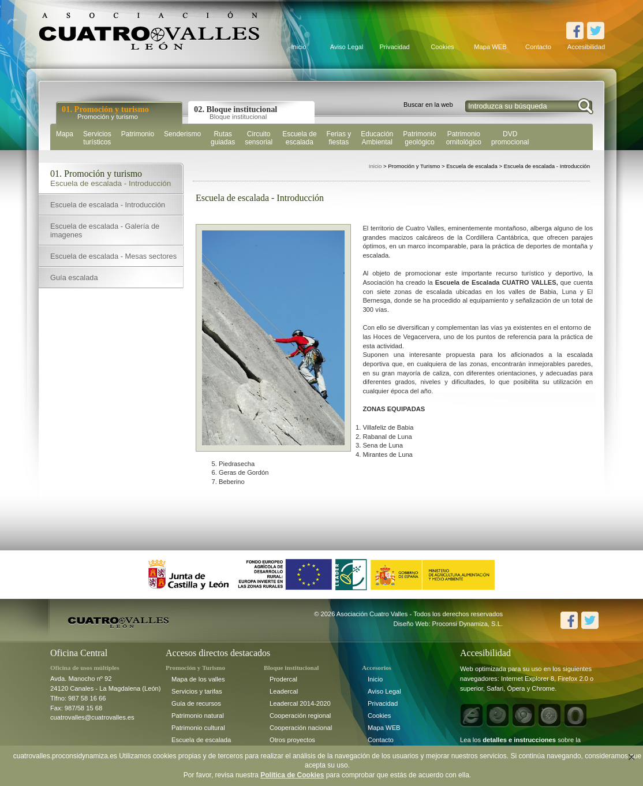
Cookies (442, 46)
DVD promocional (510, 138)
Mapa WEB (490, 46)
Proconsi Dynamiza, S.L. (467, 623)
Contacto (538, 46)
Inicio (298, 46)
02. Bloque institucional (235, 112)
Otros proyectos (292, 739)
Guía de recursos (196, 703)
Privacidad (394, 46)
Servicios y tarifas (196, 691)
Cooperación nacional (301, 727)
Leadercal (284, 691)
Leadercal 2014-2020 (300, 703)
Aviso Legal (347, 46)
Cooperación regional (300, 715)
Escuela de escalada (201, 739)
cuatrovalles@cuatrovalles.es (92, 717)
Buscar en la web (428, 104)
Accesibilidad (586, 46)
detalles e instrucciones (519, 739)
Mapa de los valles (198, 679)
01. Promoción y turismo (105, 112)
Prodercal (283, 679)
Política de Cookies (292, 775)
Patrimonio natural (197, 715)
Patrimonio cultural (198, 727)
